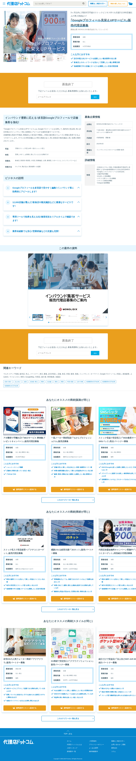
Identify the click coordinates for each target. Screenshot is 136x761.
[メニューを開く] (4, 3)
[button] (37, 317)
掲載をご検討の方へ (97, 3)
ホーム (69, 741)
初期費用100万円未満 (11, 386)
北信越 (49, 381)
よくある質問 (93, 748)
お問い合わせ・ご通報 (118, 744)
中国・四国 (70, 381)
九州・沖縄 (80, 381)
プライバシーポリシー (96, 744)
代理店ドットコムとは (74, 744)
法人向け (17, 381)
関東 (42, 381)
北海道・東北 (34, 381)
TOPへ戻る (68, 734)
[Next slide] (106, 317)
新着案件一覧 (71, 751)
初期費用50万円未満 (108, 381)
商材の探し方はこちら (117, 3)
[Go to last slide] (30, 317)
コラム (113, 751)
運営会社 (114, 748)
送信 (95, 97)
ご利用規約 (92, 741)
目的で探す (8, 381)
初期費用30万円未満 (92, 381)
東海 (56, 381)
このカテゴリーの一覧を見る (68, 500)
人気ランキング (72, 748)
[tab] (48, 322)
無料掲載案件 (93, 751)
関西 (62, 381)
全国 (25, 381)
